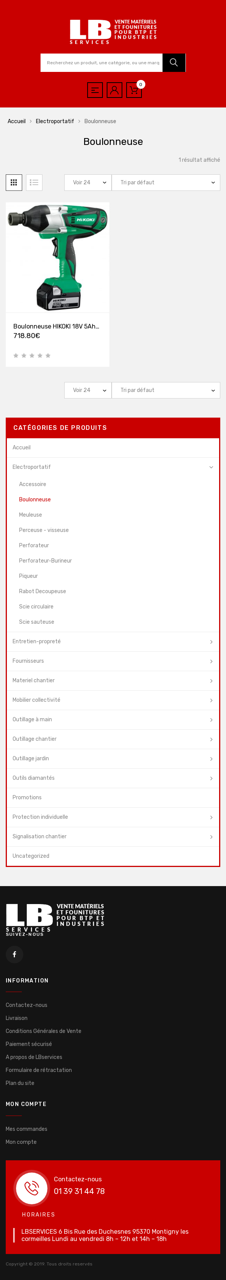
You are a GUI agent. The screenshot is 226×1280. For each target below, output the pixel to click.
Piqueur (28, 576)
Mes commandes (26, 1129)
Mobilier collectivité (36, 700)
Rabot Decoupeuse (42, 591)
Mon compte (21, 1142)
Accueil (17, 121)
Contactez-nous (26, 1005)
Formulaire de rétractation (39, 1070)
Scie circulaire (36, 606)
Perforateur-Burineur (45, 561)
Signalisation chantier (40, 836)
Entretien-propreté (37, 641)
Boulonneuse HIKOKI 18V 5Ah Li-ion (63, 326)
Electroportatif (55, 121)
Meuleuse (30, 515)
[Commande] (166, 182)
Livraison (17, 1018)
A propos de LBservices (34, 1057)
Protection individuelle (40, 817)
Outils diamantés (34, 778)
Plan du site (20, 1083)
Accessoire (32, 484)
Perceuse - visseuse (44, 530)
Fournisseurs (28, 661)
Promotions (27, 797)
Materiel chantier (34, 680)
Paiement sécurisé (29, 1044)
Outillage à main (32, 719)
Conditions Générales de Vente (43, 1031)
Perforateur (34, 545)
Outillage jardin (31, 758)
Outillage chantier (35, 739)
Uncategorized (31, 856)
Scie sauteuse (36, 622)
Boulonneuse (35, 499)
